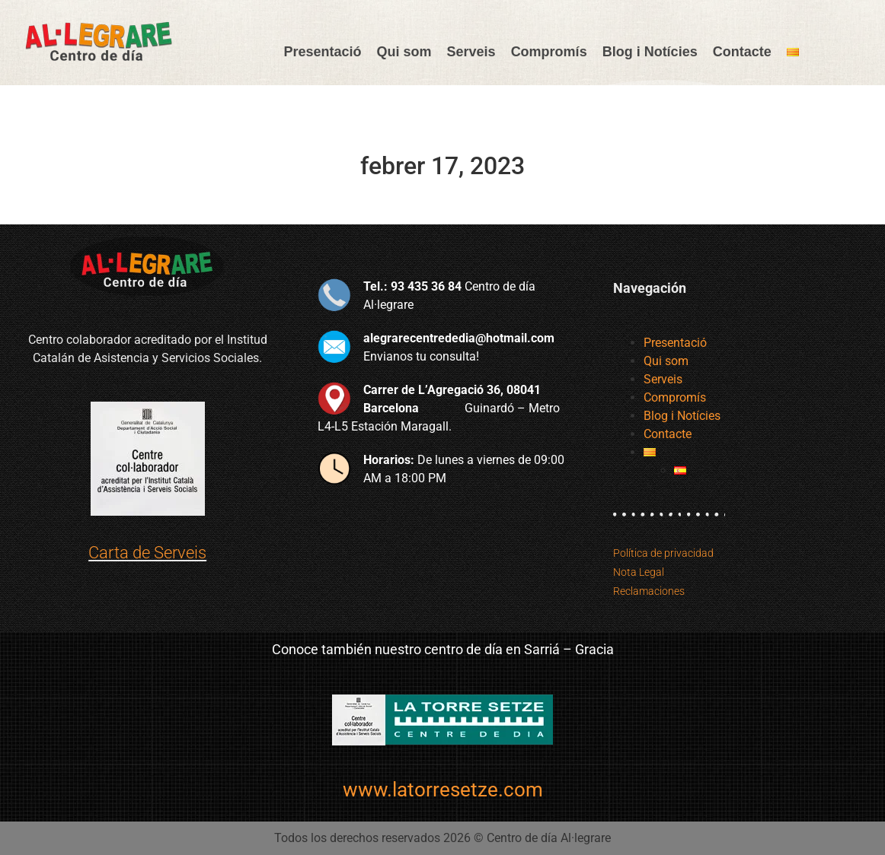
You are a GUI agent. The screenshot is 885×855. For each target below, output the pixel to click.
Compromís (549, 51)
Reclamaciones (649, 591)
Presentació (322, 51)
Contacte (742, 51)
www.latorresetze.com (443, 789)
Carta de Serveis (147, 552)
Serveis (471, 51)
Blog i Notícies (650, 51)
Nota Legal (638, 572)
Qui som (404, 51)
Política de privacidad (663, 553)
